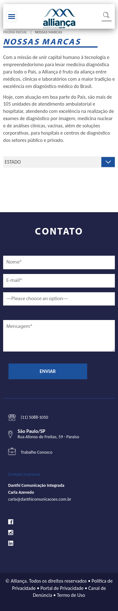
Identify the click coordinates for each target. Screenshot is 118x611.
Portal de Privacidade (62, 588)
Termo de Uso (71, 595)
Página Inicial (15, 32)
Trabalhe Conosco (36, 452)
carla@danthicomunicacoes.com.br (39, 499)
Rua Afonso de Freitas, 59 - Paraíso (48, 436)
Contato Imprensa (24, 474)
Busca (107, 16)
